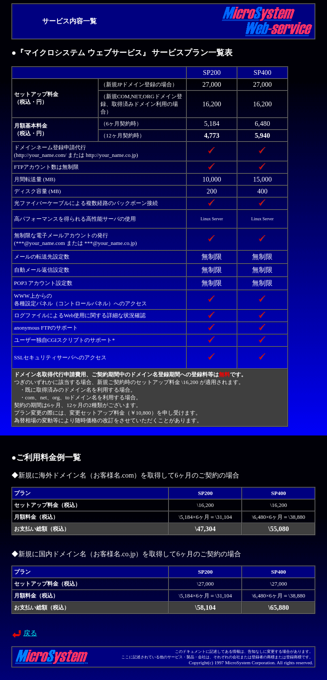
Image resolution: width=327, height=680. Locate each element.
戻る (30, 633)
